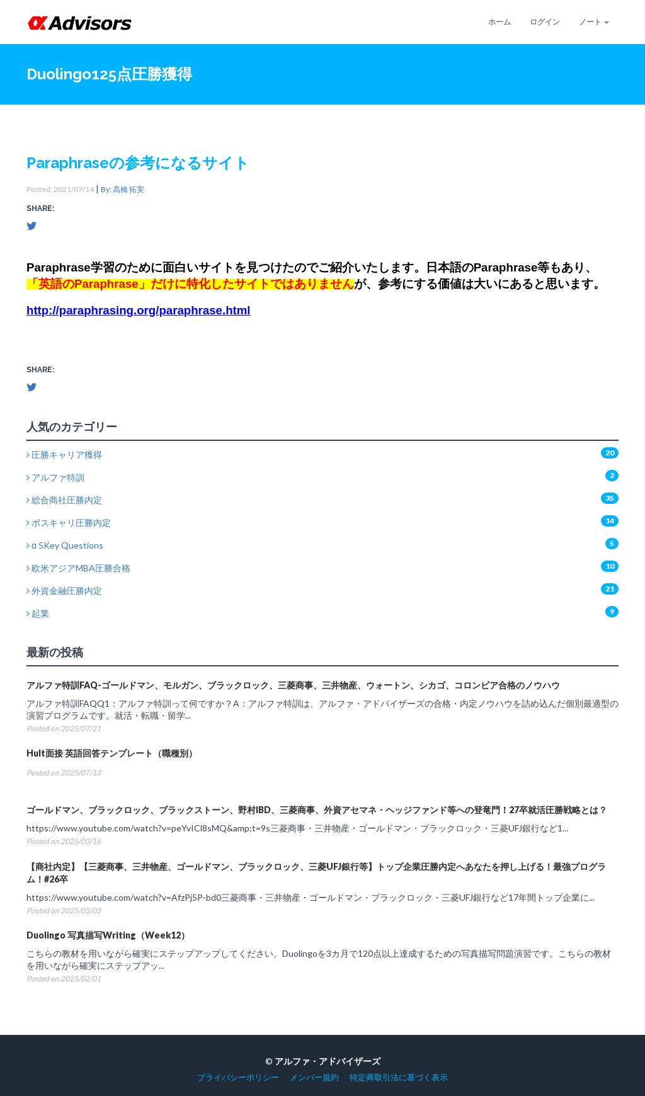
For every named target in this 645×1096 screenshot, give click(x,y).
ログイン (545, 21)
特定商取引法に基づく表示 (399, 1077)
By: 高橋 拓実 (122, 189)
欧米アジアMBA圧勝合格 (78, 567)
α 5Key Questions (64, 545)
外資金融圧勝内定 (64, 590)
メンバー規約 (314, 1077)
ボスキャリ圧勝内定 (68, 522)
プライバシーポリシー (238, 1077)
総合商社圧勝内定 (64, 499)
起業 (37, 613)
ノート (594, 21)
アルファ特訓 (55, 477)
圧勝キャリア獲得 (64, 454)
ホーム (499, 21)
